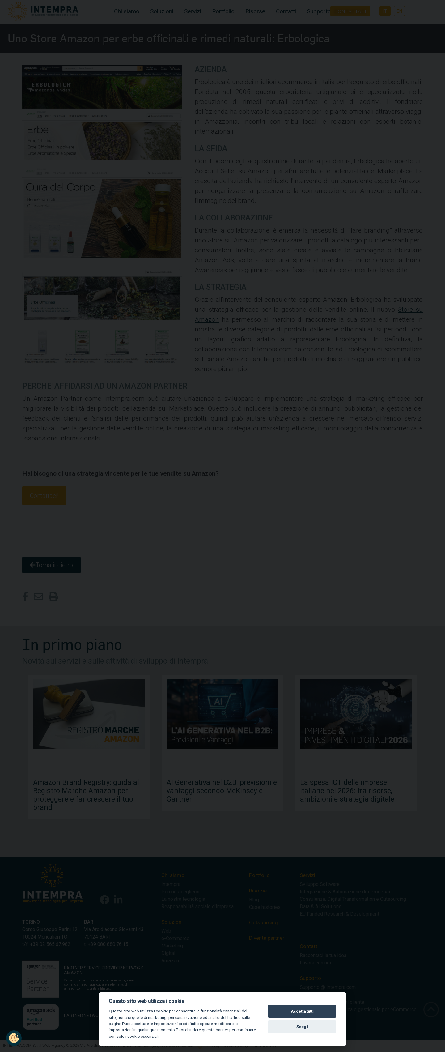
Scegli (302, 1026)
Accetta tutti (302, 1011)
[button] (14, 1038)
